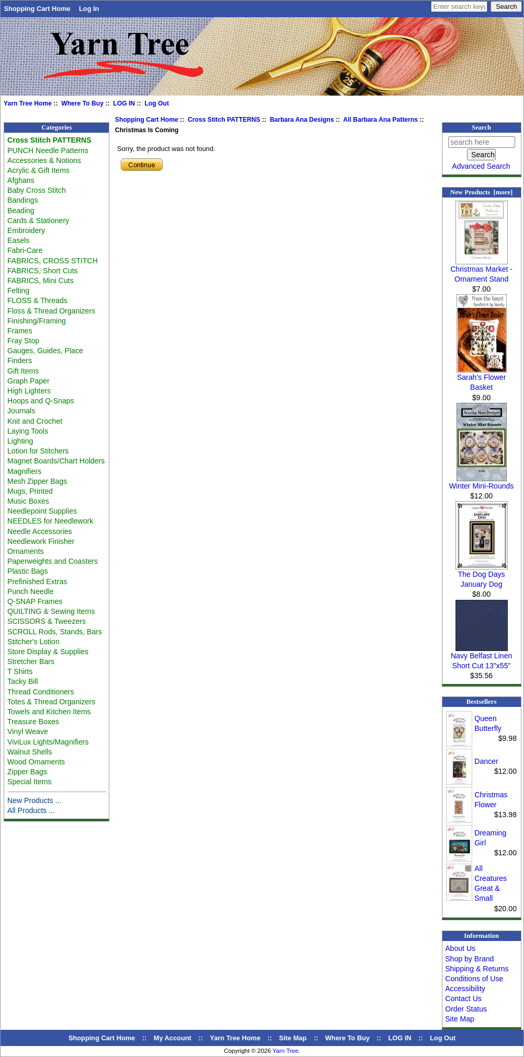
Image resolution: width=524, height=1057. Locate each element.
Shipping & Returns (476, 969)
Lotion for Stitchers (38, 451)
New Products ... (34, 800)
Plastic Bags (27, 571)
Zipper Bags (27, 772)
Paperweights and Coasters (52, 561)
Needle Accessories (39, 531)
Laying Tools (27, 431)
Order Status (466, 1009)
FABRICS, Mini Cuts (40, 280)
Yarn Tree (285, 1051)
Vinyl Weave (27, 731)
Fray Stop (23, 340)
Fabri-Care (24, 250)
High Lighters (29, 391)
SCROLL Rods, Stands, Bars (54, 632)
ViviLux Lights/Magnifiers (47, 742)
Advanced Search (481, 166)
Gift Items (23, 371)
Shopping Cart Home (37, 9)
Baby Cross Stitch (36, 190)
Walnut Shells (29, 752)
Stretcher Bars (30, 661)
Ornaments (25, 551)
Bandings (22, 200)
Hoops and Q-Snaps (40, 401)
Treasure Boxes (33, 721)
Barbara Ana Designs (302, 119)
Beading (21, 210)
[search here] (481, 142)
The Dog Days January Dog (481, 575)
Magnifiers (24, 471)
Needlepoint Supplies (42, 511)
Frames (19, 331)
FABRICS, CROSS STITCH (52, 261)
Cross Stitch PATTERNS (224, 119)
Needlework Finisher (40, 541)
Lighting (20, 441)
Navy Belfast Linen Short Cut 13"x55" (481, 657)
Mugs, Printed (30, 491)
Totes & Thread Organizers (51, 702)
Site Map (459, 1019)
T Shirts (19, 671)
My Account (172, 1038)
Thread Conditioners (40, 692)
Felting (18, 290)
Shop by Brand (469, 959)
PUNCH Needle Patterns (47, 150)
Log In (89, 9)
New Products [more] (481, 192)
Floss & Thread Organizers (51, 311)
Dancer (486, 761)
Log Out (156, 103)
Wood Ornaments (36, 762)
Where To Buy (82, 103)
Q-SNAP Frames (34, 601)
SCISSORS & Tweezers (46, 621)
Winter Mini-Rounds (481, 482)
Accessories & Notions (44, 160)
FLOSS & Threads (37, 300)
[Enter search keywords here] (459, 6)
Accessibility (465, 988)
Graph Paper (28, 381)
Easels (18, 240)
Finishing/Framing (36, 321)
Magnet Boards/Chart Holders (56, 461)
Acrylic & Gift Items (38, 170)
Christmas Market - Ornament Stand (481, 270)
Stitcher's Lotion (33, 641)
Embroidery (26, 230)
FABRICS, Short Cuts (42, 270)
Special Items (29, 781)
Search (481, 127)
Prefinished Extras (37, 581)
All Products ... (31, 810)
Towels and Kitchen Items (49, 711)
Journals (21, 410)
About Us (460, 948)
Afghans (21, 180)
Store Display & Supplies (47, 651)
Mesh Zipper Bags (37, 481)
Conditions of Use (474, 978)
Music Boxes (28, 501)
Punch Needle (30, 591)
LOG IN (124, 103)
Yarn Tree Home (28, 103)
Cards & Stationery (38, 220)
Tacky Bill (22, 681)
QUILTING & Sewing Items (51, 611)
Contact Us (463, 998)
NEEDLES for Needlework (50, 521)
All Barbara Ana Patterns (380, 119)
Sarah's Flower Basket (482, 378)
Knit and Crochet (34, 421)
